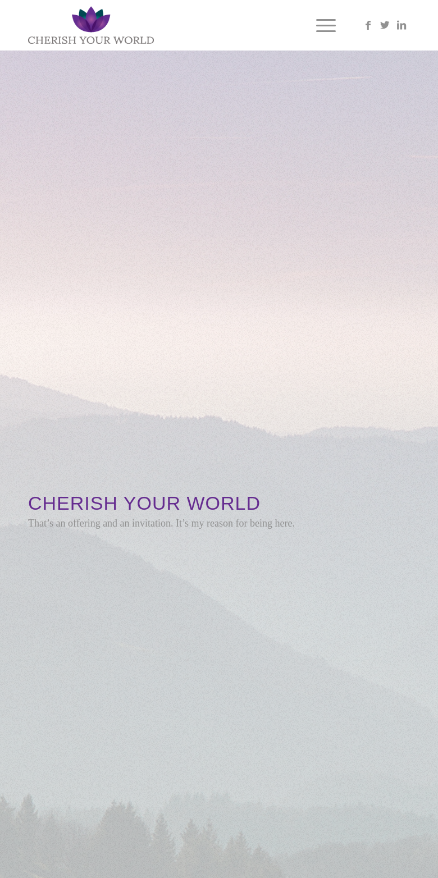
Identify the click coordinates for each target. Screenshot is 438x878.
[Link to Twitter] (384, 25)
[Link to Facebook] (367, 25)
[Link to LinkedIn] (401, 25)
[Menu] (320, 25)
